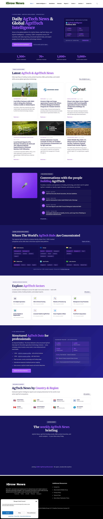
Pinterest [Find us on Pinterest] (33, 493)
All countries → (87, 394)
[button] (36, 501)
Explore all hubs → (86, 241)
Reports (66, 3)
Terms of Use (57, 495)
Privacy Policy (17, 516)
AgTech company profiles (24, 353)
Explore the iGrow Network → (21, 370)
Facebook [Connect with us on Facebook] (16, 493)
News (31, 3)
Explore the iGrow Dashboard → (22, 44)
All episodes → (44, 218)
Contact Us (88, 3)
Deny (19, 512)
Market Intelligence (40, 3)
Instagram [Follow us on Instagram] (38, 493)
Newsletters (52, 3)
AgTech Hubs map (65, 269)
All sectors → (88, 292)
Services (80, 3)
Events (73, 3)
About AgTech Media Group (25, 516)
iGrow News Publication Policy (61, 498)
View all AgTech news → (85, 79)
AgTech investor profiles (24, 356)
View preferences (31, 512)
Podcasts (59, 3)
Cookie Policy (11, 516)
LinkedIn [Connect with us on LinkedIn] (27, 493)
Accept (7, 512)
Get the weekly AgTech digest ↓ (40, 44)
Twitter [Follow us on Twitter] (22, 493)
